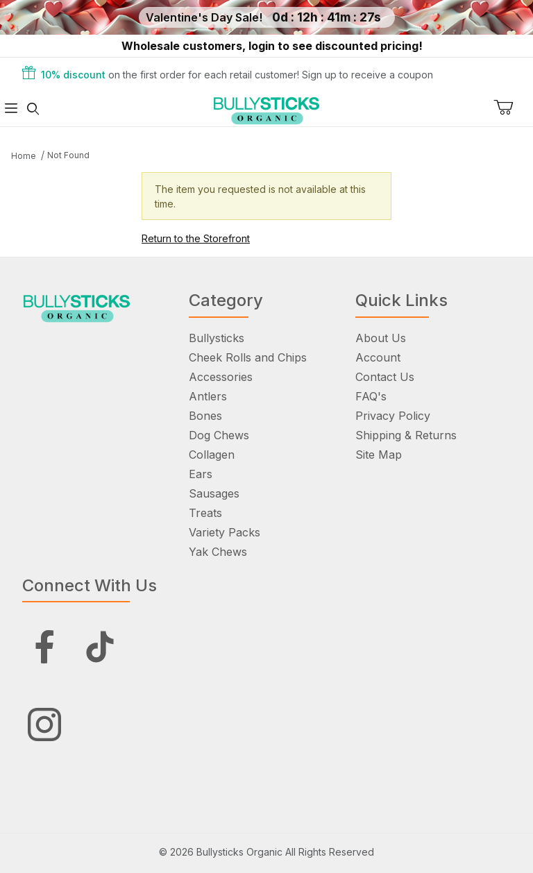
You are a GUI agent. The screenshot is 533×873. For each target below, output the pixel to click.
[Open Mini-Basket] (513, 107)
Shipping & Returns (406, 435)
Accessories (221, 377)
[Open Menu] (11, 108)
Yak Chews (218, 552)
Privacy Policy (392, 416)
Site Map (378, 454)
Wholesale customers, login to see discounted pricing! (272, 46)
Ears (200, 474)
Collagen (212, 454)
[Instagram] (44, 724)
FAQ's (371, 396)
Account (377, 357)
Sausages (214, 493)
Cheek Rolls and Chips (248, 357)
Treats (205, 513)
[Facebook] (44, 646)
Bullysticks (216, 338)
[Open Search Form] (33, 108)
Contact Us (384, 377)
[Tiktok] (100, 646)
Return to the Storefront (196, 238)
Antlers (208, 396)
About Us (380, 338)
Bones (205, 416)
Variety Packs (224, 532)
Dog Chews (219, 435)
